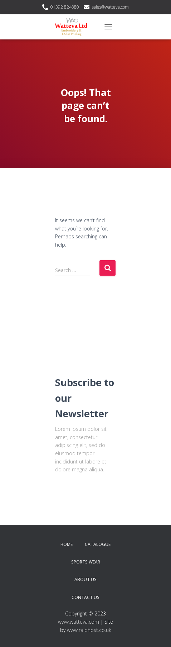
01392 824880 (64, 7)
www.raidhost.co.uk (89, 630)
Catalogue (98, 544)
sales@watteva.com (110, 7)
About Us (85, 579)
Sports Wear (85, 562)
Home (66, 544)
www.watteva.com (78, 621)
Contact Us (85, 597)
